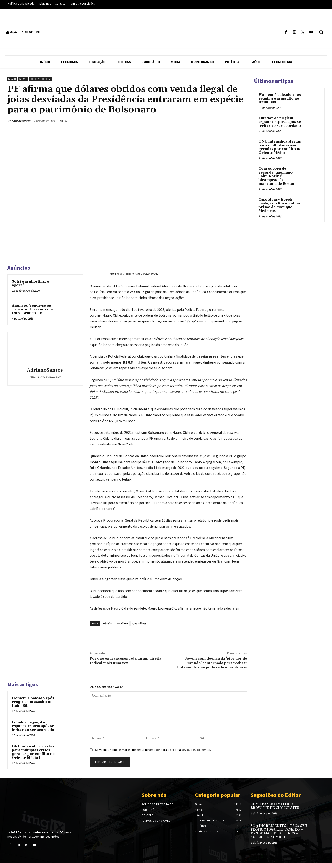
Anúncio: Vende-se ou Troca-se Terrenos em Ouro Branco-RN (32, 309)
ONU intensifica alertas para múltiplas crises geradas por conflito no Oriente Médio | (33, 752)
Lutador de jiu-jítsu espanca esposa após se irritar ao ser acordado (33, 726)
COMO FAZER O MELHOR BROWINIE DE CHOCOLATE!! (275, 806)
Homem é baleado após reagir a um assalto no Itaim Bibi (33, 702)
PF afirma (122, 623)
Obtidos (107, 623)
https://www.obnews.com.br (45, 376)
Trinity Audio (134, 273)
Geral (23, 79)
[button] (321, 32)
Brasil (12, 79)
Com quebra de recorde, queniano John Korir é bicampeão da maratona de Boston (277, 176)
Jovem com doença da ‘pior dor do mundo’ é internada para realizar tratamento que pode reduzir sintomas (212, 662)
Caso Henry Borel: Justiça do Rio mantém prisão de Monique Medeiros (279, 205)
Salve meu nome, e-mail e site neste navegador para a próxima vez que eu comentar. (153, 750)
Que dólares (139, 623)
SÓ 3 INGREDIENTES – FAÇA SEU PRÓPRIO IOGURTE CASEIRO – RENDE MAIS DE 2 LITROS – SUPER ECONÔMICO (279, 832)
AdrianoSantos (21, 121)
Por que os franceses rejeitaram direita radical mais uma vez (125, 660)
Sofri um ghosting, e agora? (30, 283)
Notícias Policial (40, 79)
